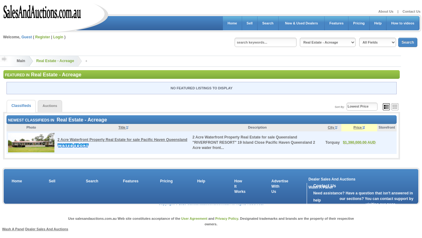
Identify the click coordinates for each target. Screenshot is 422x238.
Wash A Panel (13, 229)
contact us (348, 206)
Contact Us (411, 11)
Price (359, 127)
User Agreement (194, 218)
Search (268, 23)
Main (21, 61)
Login (58, 37)
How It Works (239, 186)
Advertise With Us (276, 186)
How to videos (402, 23)
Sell (250, 23)
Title (123, 127)
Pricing (358, 23)
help (317, 200)
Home (232, 23)
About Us (386, 11)
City (332, 127)
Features (336, 23)
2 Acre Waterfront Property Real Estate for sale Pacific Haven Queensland (122, 140)
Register (42, 37)
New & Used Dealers (301, 23)
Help (378, 23)
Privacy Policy (226, 218)
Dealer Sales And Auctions (332, 179)
